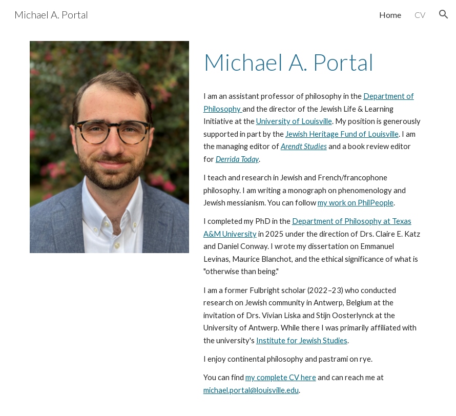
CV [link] (419, 14)
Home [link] (390, 14)
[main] (312, 62)
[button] (443, 14)
